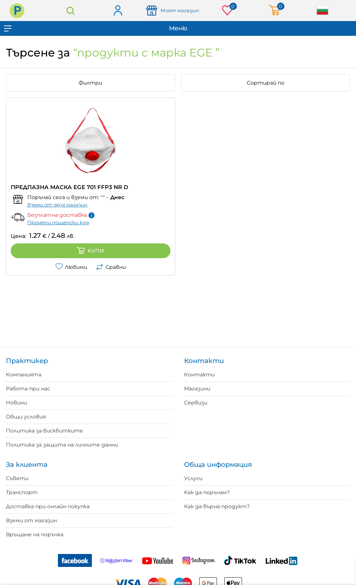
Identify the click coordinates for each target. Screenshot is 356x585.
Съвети (17, 478)
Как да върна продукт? (217, 506)
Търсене (70, 10)
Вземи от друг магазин (57, 205)
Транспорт (22, 492)
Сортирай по (265, 82)
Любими (71, 267)
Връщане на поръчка (34, 534)
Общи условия (26, 416)
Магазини (197, 388)
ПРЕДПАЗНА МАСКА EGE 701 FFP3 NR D (69, 187)
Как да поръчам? (207, 492)
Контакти (199, 374)
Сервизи (195, 402)
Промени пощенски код (58, 222)
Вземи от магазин (31, 520)
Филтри (90, 82)
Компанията (23, 374)
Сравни (111, 267)
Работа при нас (28, 388)
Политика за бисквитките (44, 430)
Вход (117, 10)
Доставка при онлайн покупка (48, 506)
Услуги (193, 478)
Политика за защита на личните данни (62, 444)
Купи (90, 251)
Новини (16, 402)
